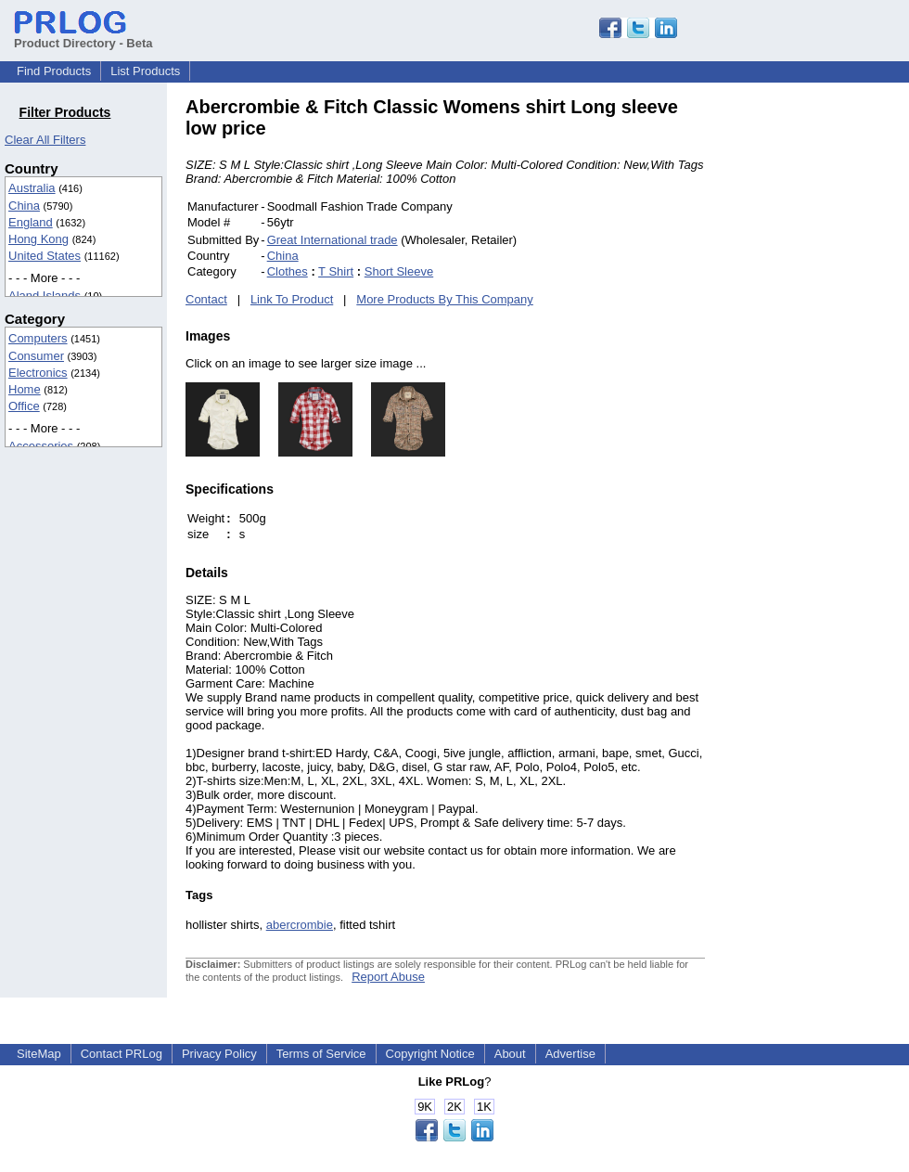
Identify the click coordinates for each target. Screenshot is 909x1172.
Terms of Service (321, 1054)
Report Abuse (388, 977)
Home (24, 389)
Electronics (38, 373)
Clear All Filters (45, 140)
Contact (206, 299)
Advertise (570, 1054)
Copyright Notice (430, 1054)
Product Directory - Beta (83, 36)
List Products (145, 71)
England (30, 222)
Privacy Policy (219, 1054)
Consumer (36, 356)
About (510, 1054)
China (24, 206)
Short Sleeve (399, 271)
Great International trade (332, 240)
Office (24, 406)
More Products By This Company (444, 299)
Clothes (287, 271)
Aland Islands (44, 296)
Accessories (40, 446)
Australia (32, 188)
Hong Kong (38, 239)
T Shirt (335, 271)
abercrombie (299, 925)
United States (44, 256)
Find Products (54, 71)
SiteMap (39, 1054)
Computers (38, 338)
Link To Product (291, 299)
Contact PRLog (121, 1054)
